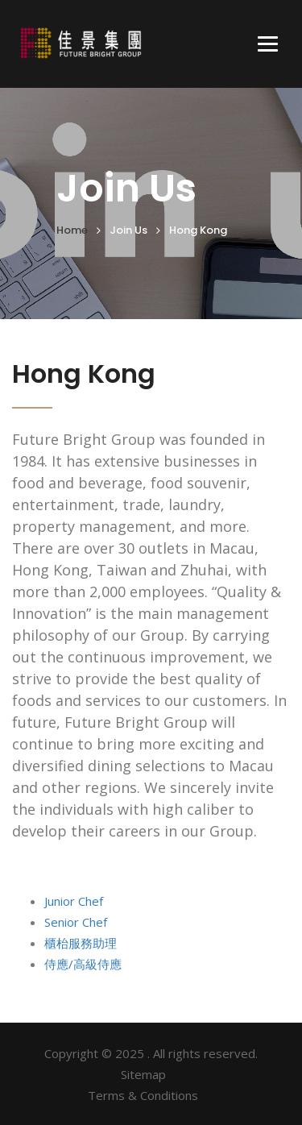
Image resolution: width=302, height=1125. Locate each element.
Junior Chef (73, 901)
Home (72, 230)
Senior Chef (75, 922)
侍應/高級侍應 (83, 964)
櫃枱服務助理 (80, 943)
